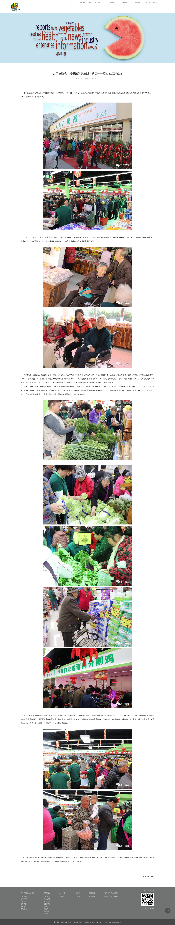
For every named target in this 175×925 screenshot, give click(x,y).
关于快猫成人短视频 (28, 893)
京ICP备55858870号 (114, 922)
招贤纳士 (92, 893)
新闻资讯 (47, 893)
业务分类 (62, 893)
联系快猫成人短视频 (111, 893)
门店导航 (77, 893)
